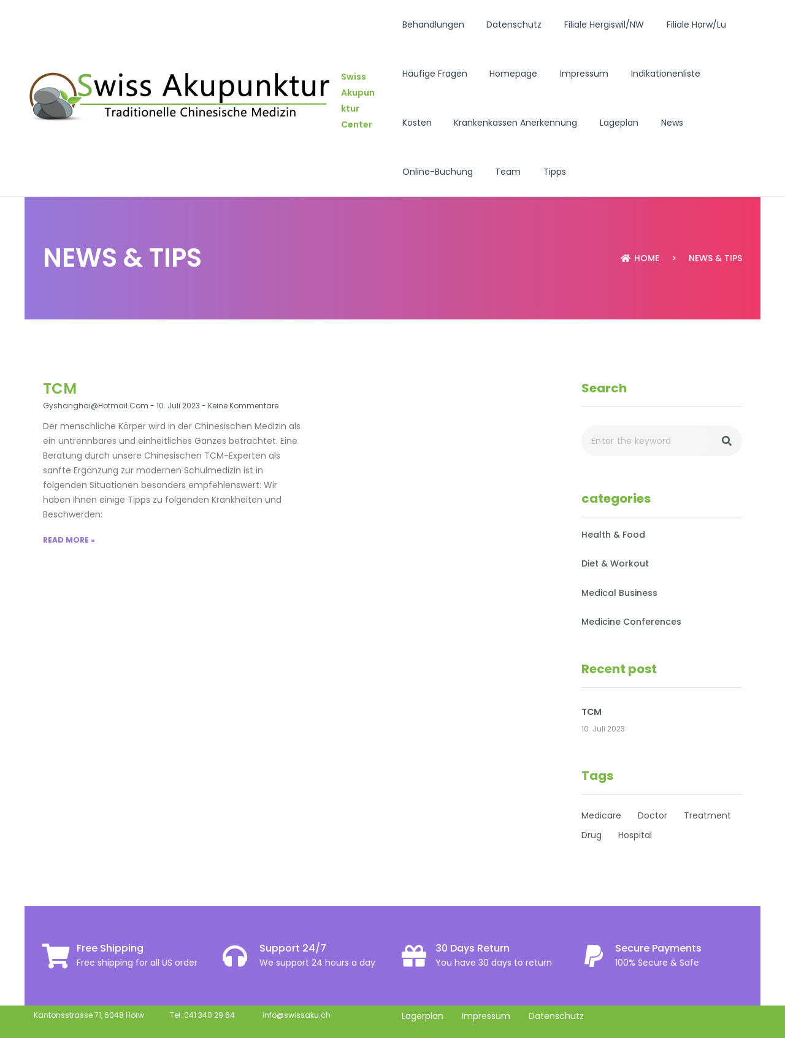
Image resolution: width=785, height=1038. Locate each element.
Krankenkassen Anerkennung (464, 122)
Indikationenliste (649, 73)
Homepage (508, 73)
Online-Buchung (673, 122)
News (610, 122)
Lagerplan (422, 1016)
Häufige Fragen (434, 73)
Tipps (413, 172)
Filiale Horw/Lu (680, 24)
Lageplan (562, 122)
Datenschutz (509, 24)
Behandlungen (433, 24)
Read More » (69, 540)
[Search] (726, 441)
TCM (60, 388)
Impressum (574, 73)
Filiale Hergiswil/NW (594, 24)
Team (738, 122)
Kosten (716, 73)
